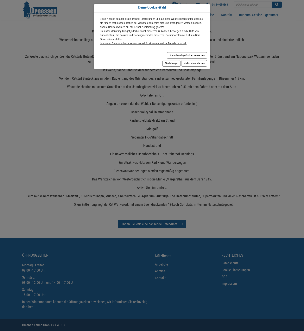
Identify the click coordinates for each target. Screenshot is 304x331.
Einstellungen (171, 63)
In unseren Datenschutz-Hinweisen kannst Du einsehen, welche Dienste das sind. (143, 43)
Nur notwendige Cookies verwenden (187, 55)
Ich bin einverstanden (194, 63)
